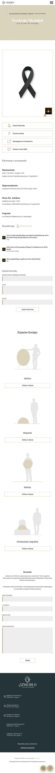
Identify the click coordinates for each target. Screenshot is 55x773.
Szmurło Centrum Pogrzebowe (18, 13)
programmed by (33, 758)
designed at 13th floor (20, 758)
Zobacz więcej (27, 385)
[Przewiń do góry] (50, 768)
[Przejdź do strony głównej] (8, 2)
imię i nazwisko (27, 597)
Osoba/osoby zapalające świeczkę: (27, 276)
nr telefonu (27, 607)
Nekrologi (31, 13)
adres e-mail (27, 617)
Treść (27, 289)
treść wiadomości (27, 640)
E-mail (27, 300)
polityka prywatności (27, 748)
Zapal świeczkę (24, 226)
